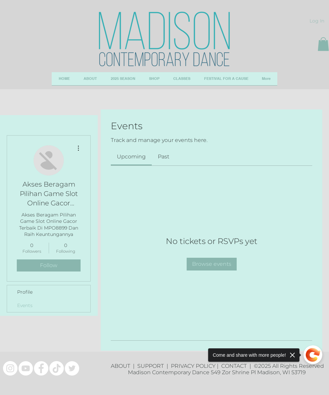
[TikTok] (56, 368)
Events (25, 305)
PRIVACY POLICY (193, 366)
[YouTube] (25, 368)
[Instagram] (10, 368)
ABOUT (122, 366)
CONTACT (235, 366)
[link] (131, 156)
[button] (323, 44)
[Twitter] (72, 368)
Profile (25, 292)
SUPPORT (152, 366)
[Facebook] (41, 368)
